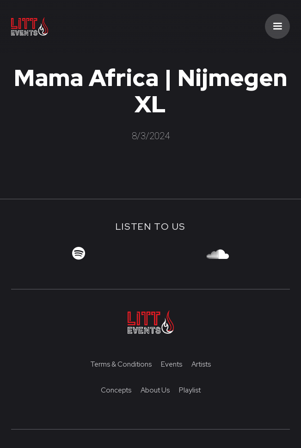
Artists (201, 364)
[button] (277, 26)
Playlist (190, 390)
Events (171, 364)
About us (155, 390)
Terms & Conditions (121, 364)
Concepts (116, 390)
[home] (48, 26)
